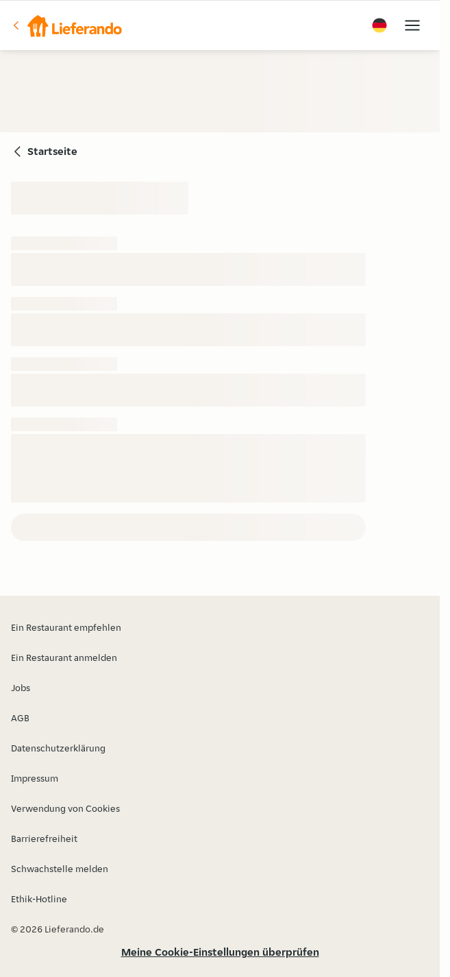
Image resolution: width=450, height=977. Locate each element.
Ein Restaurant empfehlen (66, 627)
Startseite (52, 151)
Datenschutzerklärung (58, 748)
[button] (66, 25)
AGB (20, 718)
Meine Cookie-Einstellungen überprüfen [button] (220, 952)
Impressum (34, 778)
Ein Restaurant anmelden (64, 657)
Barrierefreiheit (44, 838)
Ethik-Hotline (39, 899)
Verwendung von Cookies (65, 808)
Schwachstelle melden (59, 869)
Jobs (20, 688)
